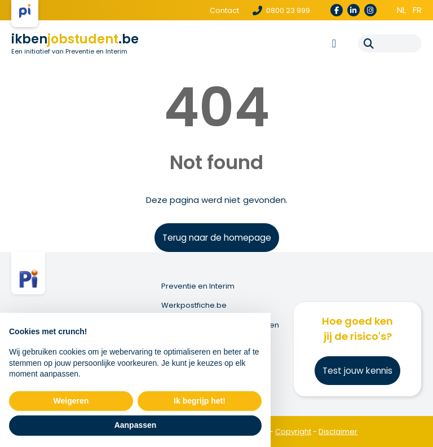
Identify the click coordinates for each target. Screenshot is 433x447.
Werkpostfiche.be (194, 305)
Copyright (293, 431)
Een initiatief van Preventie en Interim (69, 51)
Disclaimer (338, 431)
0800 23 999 (281, 10)
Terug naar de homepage (216, 238)
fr (417, 10)
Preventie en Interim (198, 286)
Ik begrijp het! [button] (200, 400)
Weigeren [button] (71, 400)
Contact (224, 10)
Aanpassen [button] (135, 425)
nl (401, 10)
